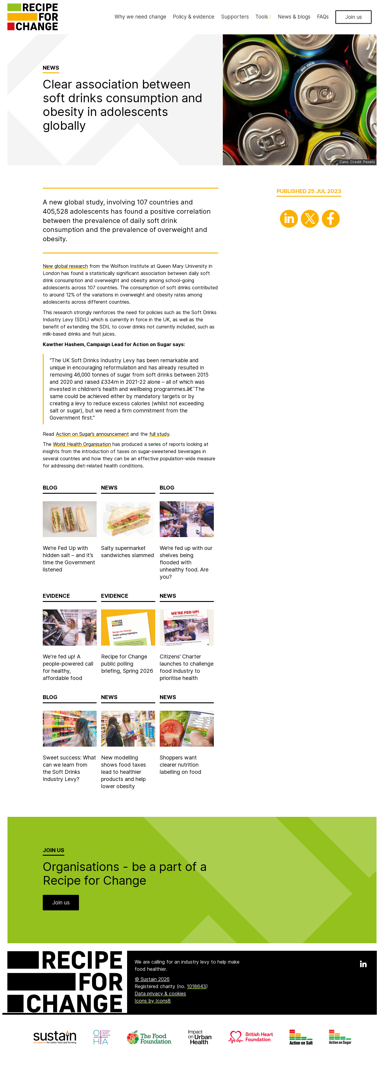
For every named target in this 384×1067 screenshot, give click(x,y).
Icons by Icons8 (153, 1001)
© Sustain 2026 (152, 979)
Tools (263, 17)
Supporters (235, 17)
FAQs (323, 17)
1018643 (196, 986)
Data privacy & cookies (160, 993)
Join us (353, 17)
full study (159, 434)
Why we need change (140, 17)
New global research (65, 266)
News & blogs (294, 17)
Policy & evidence (193, 17)
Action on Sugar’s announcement (92, 434)
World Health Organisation (82, 444)
